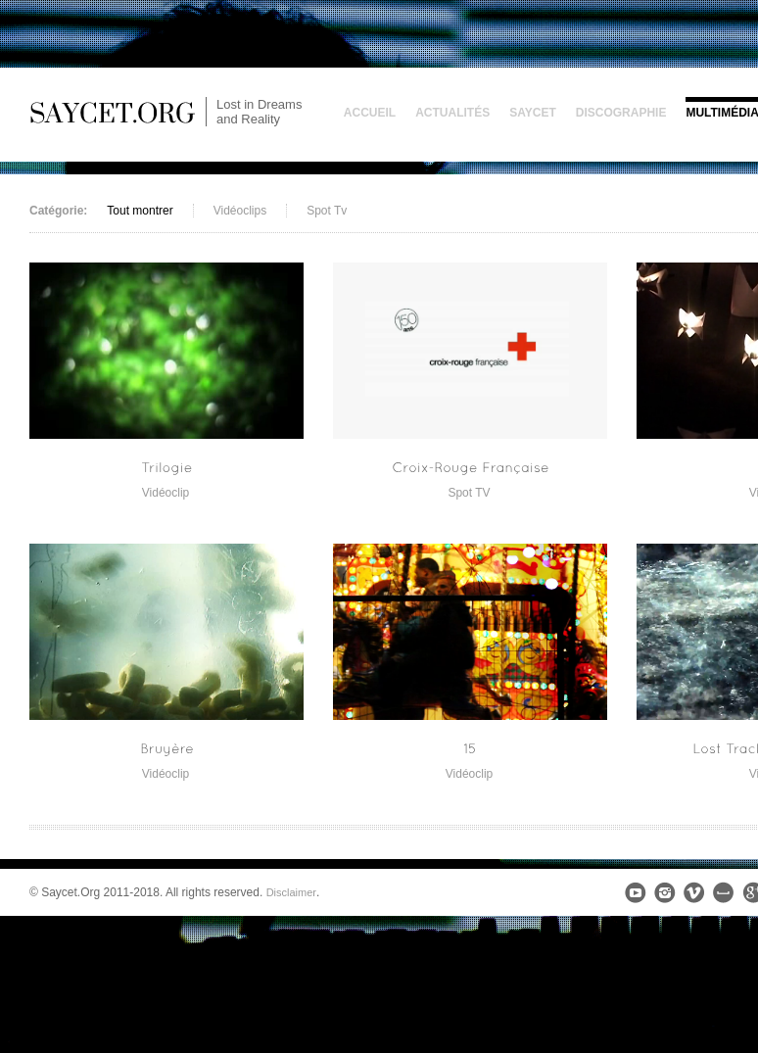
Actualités (452, 113)
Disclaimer (291, 892)
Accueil (370, 113)
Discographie (621, 113)
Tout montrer (139, 210)
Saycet (532, 113)
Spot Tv (327, 210)
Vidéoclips (239, 210)
